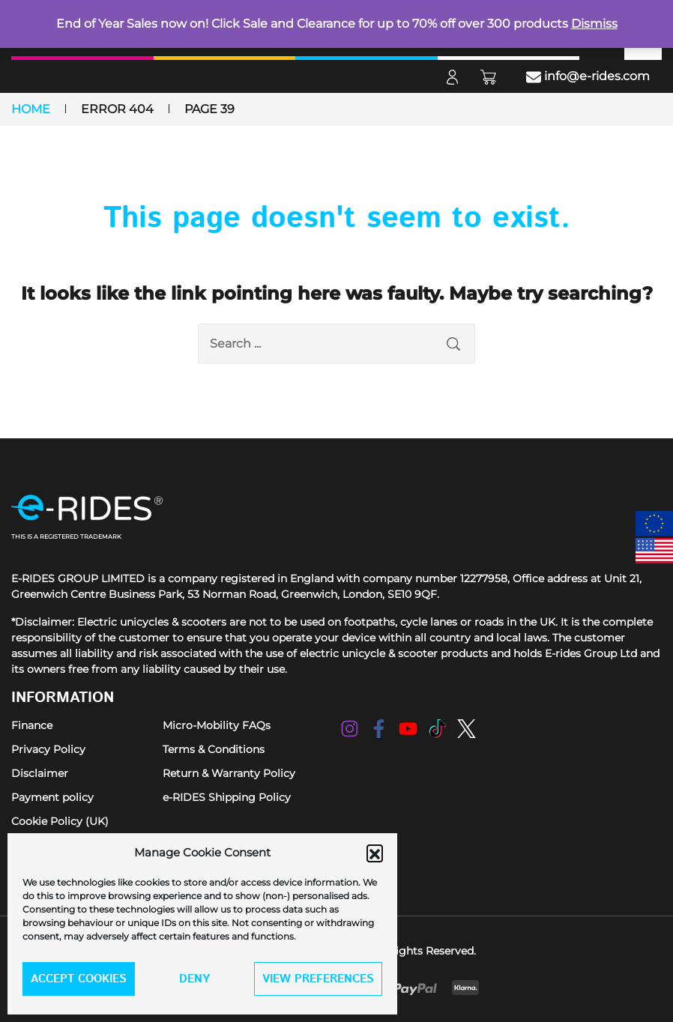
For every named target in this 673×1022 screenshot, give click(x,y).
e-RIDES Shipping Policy (227, 797)
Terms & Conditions (214, 749)
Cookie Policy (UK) (60, 821)
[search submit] (453, 343)
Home (30, 109)
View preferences (318, 979)
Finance (31, 725)
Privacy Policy (48, 749)
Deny (194, 979)
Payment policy (52, 797)
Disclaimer (39, 773)
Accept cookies (79, 979)
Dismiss (594, 23)
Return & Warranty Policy (229, 773)
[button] (374, 852)
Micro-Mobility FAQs (217, 725)
